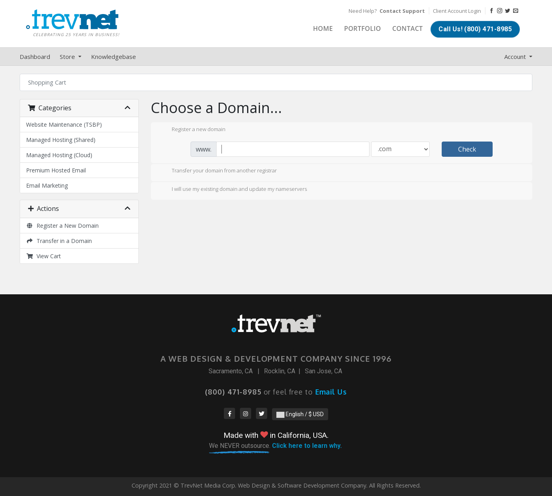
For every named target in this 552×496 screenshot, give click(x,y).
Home (323, 28)
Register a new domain (192, 130)
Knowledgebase (113, 57)
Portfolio (362, 28)
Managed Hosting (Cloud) (59, 155)
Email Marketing (47, 185)
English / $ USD (300, 414)
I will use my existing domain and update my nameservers (233, 189)
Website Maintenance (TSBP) (64, 124)
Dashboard (35, 57)
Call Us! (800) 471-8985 (475, 29)
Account (516, 57)
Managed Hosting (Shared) (60, 140)
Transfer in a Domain (59, 241)
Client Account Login (457, 10)
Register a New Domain (62, 225)
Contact (407, 28)
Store (68, 57)
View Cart (43, 256)
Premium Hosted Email (56, 170)
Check (467, 149)
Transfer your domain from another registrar (218, 171)
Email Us (331, 391)
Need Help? (387, 10)
